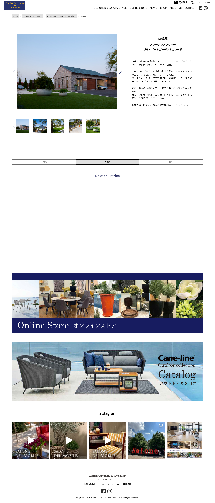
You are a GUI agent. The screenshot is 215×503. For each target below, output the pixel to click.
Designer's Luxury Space (110, 8)
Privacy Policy (106, 484)
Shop (163, 8)
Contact (190, 8)
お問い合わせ (90, 484)
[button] (14, 71)
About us (176, 8)
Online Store (138, 8)
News (153, 8)
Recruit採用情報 (124, 484)
